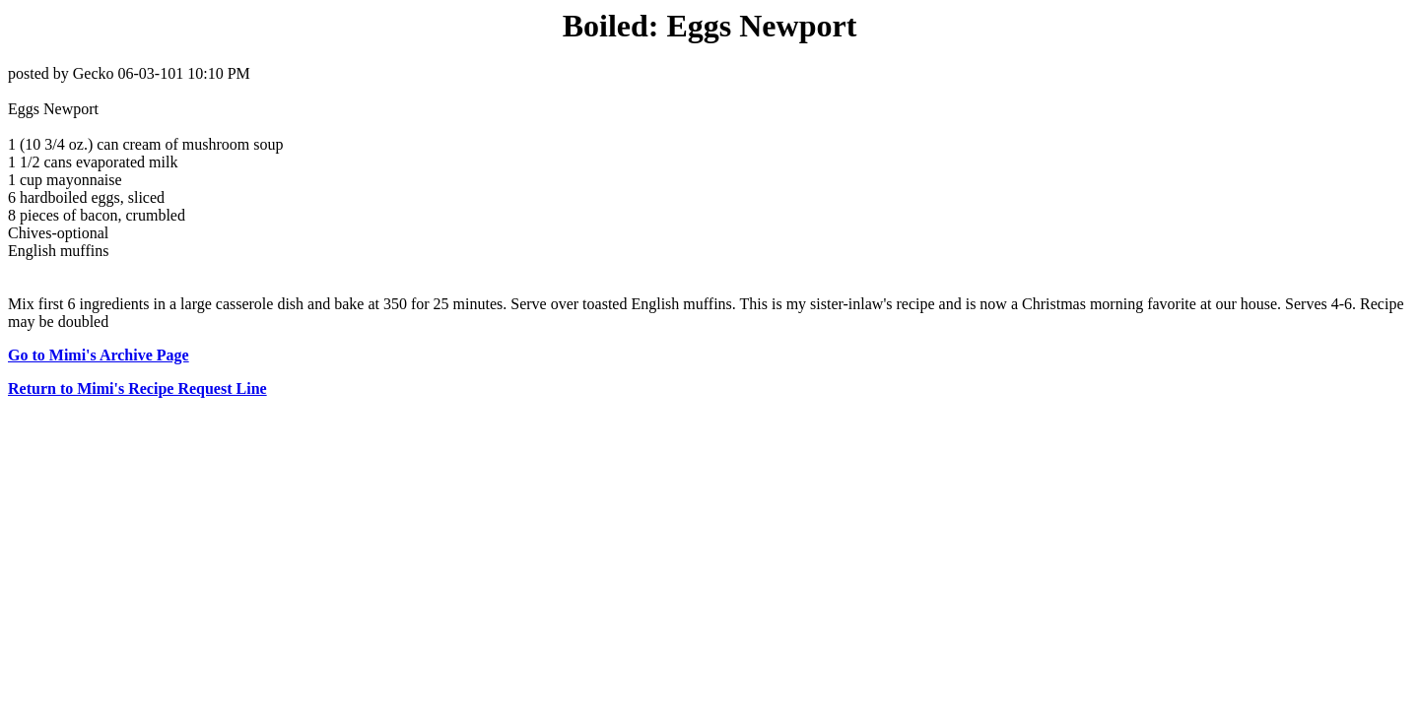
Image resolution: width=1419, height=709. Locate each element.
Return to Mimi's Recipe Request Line (137, 388)
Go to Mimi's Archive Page (98, 355)
